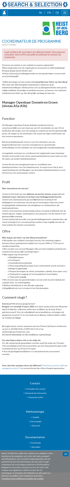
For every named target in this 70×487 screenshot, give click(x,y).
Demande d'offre (36, 397)
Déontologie (36, 421)
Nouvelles (36, 447)
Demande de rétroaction (36, 393)
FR (57, 12)
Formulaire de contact (36, 389)
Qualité (36, 417)
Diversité (36, 425)
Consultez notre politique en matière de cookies (22, 478)
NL (40, 12)
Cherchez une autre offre (53, 365)
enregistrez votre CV (11, 368)
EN (49, 12)
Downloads (36, 443)
